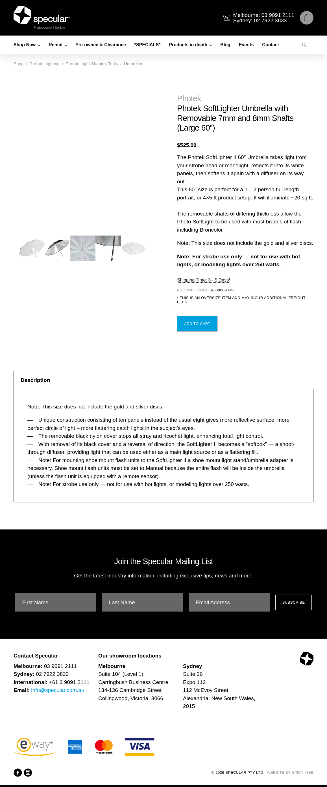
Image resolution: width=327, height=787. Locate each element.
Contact (270, 44)
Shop (18, 63)
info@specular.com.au (57, 690)
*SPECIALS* (147, 44)
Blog (225, 44)
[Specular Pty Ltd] (42, 17)
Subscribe (293, 602)
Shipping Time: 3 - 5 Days (203, 280)
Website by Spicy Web (290, 772)
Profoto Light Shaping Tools (92, 63)
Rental (55, 44)
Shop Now (25, 44)
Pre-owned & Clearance (100, 44)
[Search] (304, 45)
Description (35, 380)
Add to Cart (197, 324)
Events (246, 44)
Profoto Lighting (45, 63)
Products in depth (188, 44)
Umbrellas (133, 63)
